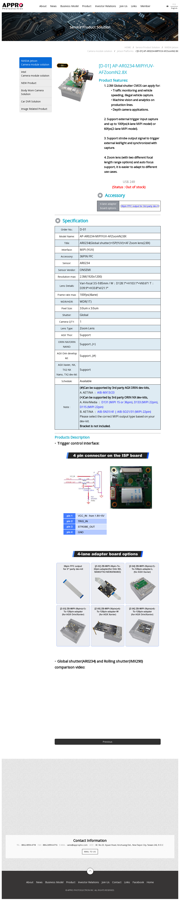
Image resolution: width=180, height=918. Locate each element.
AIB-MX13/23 (105, 392)
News (53, 6)
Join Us (123, 6)
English (174, 8)
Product (86, 6)
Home (150, 882)
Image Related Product (34, 108)
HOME (128, 47)
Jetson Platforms (125, 51)
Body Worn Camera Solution (32, 92)
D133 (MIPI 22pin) (146, 402)
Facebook (138, 882)
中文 (174, 4)
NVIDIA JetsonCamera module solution (35, 62)
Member (145, 6)
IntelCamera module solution (35, 73)
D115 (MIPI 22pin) (91, 407)
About (43, 6)
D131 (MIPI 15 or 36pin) (117, 402)
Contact (116, 882)
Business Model (69, 6)
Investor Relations (105, 6)
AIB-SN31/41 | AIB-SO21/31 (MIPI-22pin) (124, 412)
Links (134, 6)
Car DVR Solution (31, 101)
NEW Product (28, 83)
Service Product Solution (148, 47)
